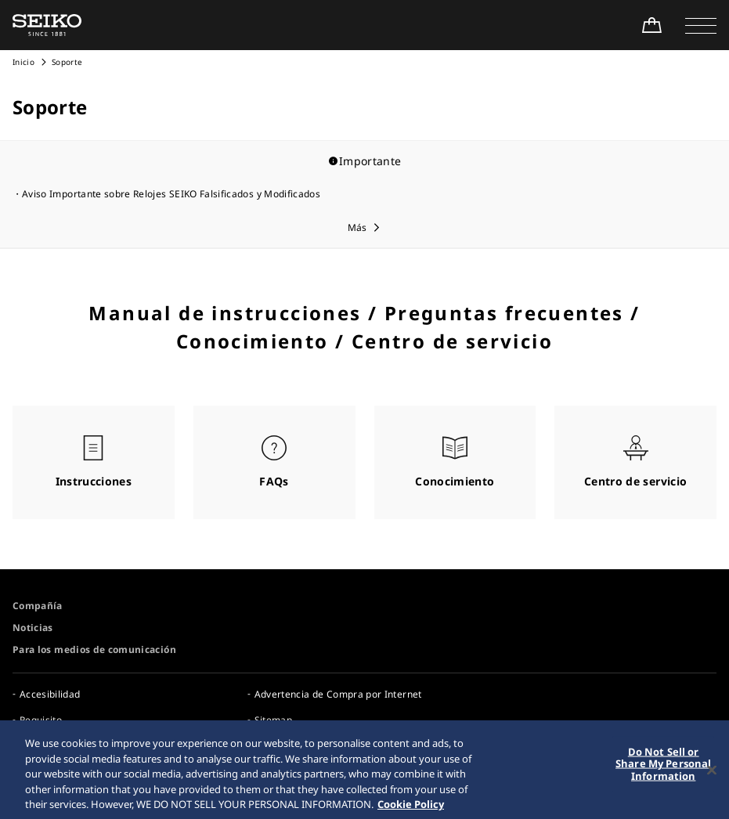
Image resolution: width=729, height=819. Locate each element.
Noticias (33, 627)
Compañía (38, 605)
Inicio (23, 61)
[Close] (712, 773)
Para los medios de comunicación (94, 649)
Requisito (41, 720)
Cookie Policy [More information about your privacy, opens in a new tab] (410, 808)
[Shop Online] (651, 25)
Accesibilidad (50, 694)
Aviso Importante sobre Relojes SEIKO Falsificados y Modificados (171, 193)
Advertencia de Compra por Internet (338, 694)
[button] (701, 25)
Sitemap (273, 720)
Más (357, 227)
